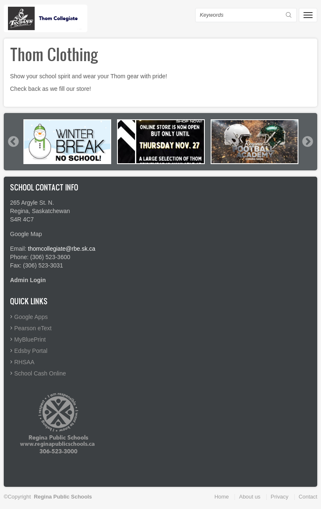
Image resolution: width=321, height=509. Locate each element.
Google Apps (31, 317)
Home (221, 497)
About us (249, 497)
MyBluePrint (30, 339)
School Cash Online (40, 373)
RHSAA (24, 362)
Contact (308, 497)
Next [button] (307, 141)
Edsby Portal (30, 350)
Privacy (279, 497)
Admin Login (28, 280)
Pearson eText (33, 328)
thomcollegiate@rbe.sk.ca (61, 248)
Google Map (26, 234)
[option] (67, 141)
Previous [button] (13, 141)
